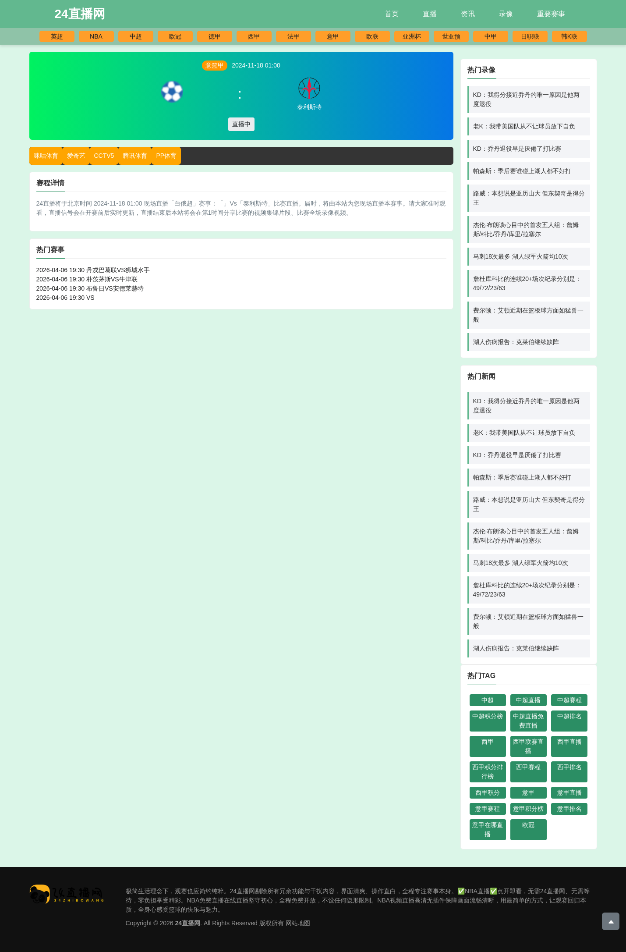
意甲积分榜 (528, 808)
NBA (96, 36)
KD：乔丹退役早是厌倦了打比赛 (517, 148)
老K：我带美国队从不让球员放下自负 (524, 126)
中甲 (491, 36)
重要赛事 (551, 14)
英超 (57, 36)
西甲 (254, 36)
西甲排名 (569, 767)
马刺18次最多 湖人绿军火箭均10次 (520, 256)
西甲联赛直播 (528, 746)
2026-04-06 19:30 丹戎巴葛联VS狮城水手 (93, 270)
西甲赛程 (528, 767)
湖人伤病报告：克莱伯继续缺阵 (516, 341)
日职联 (530, 36)
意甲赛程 (487, 808)
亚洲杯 (412, 36)
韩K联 (569, 36)
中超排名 (569, 716)
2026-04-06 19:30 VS (65, 297)
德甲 (215, 36)
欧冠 (175, 36)
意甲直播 (569, 792)
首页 (392, 14)
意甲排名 (569, 808)
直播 (430, 14)
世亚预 (451, 36)
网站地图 (298, 923)
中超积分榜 (487, 716)
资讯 (468, 14)
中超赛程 (569, 699)
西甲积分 (487, 792)
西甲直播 (569, 741)
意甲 (333, 36)
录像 (506, 14)
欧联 (372, 36)
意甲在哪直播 (487, 829)
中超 (136, 36)
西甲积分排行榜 (487, 772)
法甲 (293, 36)
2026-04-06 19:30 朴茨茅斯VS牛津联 (87, 279)
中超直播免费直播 (528, 721)
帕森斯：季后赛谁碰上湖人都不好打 (522, 170)
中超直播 (528, 699)
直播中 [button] (241, 124)
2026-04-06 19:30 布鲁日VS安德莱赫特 (90, 288)
